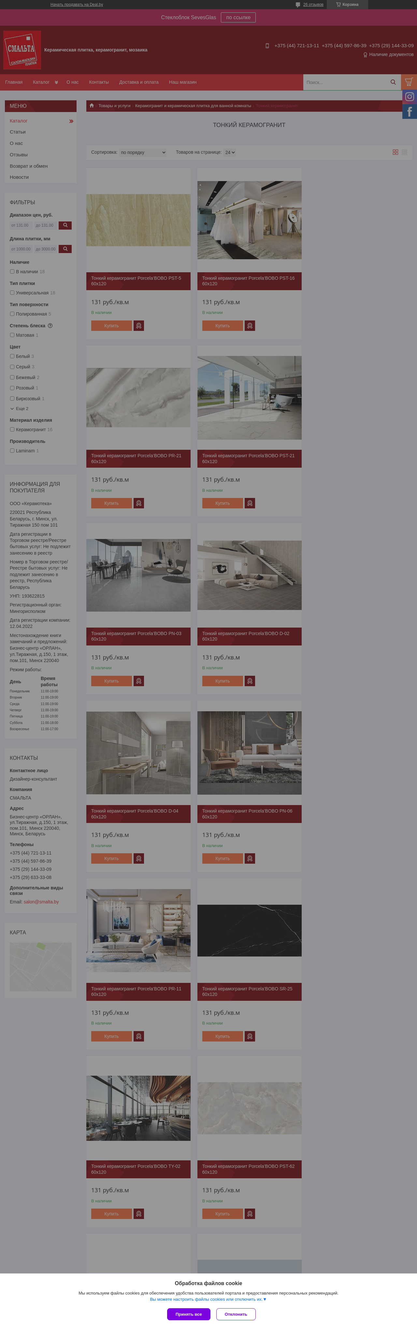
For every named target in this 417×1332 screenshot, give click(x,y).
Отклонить (236, 1314)
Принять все (189, 1314)
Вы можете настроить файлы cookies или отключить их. (206, 1299)
